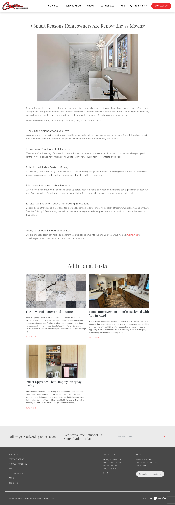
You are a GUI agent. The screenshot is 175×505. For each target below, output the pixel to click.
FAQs (122, 6)
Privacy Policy (49, 498)
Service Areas (74, 6)
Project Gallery (18, 463)
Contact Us (161, 6)
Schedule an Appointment (150, 474)
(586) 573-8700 (138, 6)
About (90, 6)
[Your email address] (139, 436)
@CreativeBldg (29, 437)
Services (13, 454)
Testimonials (106, 6)
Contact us (132, 234)
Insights (13, 482)
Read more (31, 336)
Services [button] (53, 6)
